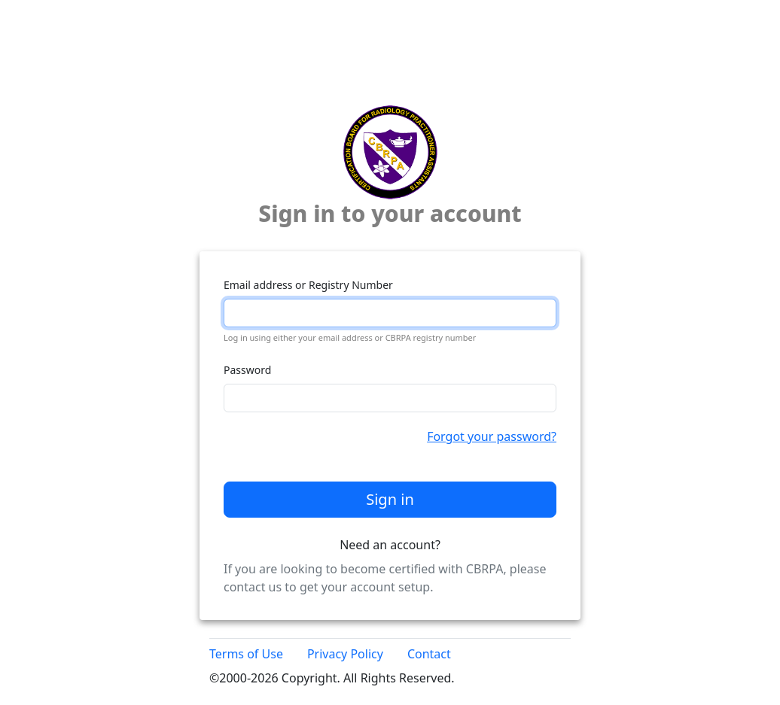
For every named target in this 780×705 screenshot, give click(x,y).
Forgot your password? (491, 436)
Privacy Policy (345, 654)
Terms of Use (246, 654)
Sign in (390, 499)
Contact (429, 654)
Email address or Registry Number (308, 285)
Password (247, 370)
